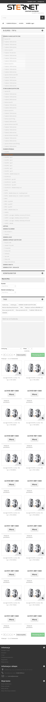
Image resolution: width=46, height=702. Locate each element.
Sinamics (6, 234)
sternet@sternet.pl (13, 676)
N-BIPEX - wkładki (8, 223)
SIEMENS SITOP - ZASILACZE (11, 267)
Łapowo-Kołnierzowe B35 (11, 75)
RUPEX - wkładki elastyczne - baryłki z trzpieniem (17, 196)
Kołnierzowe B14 (8, 64)
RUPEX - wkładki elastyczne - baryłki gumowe (15, 193)
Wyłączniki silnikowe (9, 262)
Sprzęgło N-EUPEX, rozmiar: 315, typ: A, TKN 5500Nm (34, 559)
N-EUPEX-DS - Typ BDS (10, 182)
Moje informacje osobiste (8, 691)
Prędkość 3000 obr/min (10, 47)
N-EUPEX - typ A (8, 154)
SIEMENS (4, 313)
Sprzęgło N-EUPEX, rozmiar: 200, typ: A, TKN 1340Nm (34, 469)
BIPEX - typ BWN (8, 201)
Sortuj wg (4, 348)
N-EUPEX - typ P (8, 168)
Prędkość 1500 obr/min (10, 44)
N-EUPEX (6, 152)
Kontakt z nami (32, 1)
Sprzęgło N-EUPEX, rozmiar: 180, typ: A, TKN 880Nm (11, 469)
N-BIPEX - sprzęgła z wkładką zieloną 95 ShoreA (16, 218)
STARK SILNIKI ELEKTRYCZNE (11, 88)
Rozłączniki (7, 251)
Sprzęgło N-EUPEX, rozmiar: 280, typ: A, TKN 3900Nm (11, 559)
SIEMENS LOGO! (7, 237)
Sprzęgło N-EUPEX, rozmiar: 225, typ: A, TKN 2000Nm (11, 514)
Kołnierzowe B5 (8, 50)
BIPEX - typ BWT (8, 204)
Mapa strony (4, 662)
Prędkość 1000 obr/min (10, 42)
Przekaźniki (7, 248)
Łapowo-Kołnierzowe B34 (11, 135)
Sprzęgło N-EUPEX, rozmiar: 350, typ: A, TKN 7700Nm (11, 604)
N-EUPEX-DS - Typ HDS (10, 185)
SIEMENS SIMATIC (8, 264)
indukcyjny (13, 305)
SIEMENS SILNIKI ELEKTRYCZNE (11, 36)
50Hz (21, 307)
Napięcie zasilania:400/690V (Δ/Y (34, 307)
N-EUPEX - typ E (8, 165)
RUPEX (6, 190)
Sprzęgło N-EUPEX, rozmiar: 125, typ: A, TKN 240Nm (34, 379)
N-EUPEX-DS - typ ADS (10, 179)
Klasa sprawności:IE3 (8, 310)
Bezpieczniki (7, 242)
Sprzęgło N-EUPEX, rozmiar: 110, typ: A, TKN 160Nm (11, 379)
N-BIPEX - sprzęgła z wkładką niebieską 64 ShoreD (17, 220)
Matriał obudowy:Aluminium (10, 307)
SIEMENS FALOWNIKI (9, 229)
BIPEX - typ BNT (8, 207)
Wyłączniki (7, 259)
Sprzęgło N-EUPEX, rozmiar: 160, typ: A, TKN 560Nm (34, 424)
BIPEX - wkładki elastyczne (11, 209)
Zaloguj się (41, 1)
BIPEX (5, 198)
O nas (2, 655)
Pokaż (25, 348)
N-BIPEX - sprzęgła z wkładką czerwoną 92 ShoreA (17, 215)
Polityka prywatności (7, 657)
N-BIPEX (6, 212)
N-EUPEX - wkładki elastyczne (11, 174)
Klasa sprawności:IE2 (21, 310)
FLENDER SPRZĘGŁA (8, 149)
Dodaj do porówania (6, 401)
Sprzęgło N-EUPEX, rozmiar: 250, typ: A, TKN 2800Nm (34, 514)
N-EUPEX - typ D (8, 163)
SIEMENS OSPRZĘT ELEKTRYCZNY (12, 240)
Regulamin (4, 659)
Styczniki (6, 256)
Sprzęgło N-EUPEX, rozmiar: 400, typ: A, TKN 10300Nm (34, 604)
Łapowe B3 (7, 39)
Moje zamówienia (6, 684)
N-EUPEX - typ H (8, 160)
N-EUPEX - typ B (8, 157)
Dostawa (3, 653)
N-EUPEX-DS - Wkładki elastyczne (13, 187)
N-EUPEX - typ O (8, 171)
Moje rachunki (5, 686)
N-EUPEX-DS (7, 176)
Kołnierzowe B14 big (9, 119)
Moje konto (5, 681)
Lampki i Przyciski (8, 245)
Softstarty (6, 253)
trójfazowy (5, 305)
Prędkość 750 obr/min (10, 53)
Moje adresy (4, 688)
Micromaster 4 (8, 231)
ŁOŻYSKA (5, 226)
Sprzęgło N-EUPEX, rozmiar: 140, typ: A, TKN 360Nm (11, 424)
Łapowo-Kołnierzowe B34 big (11, 143)
